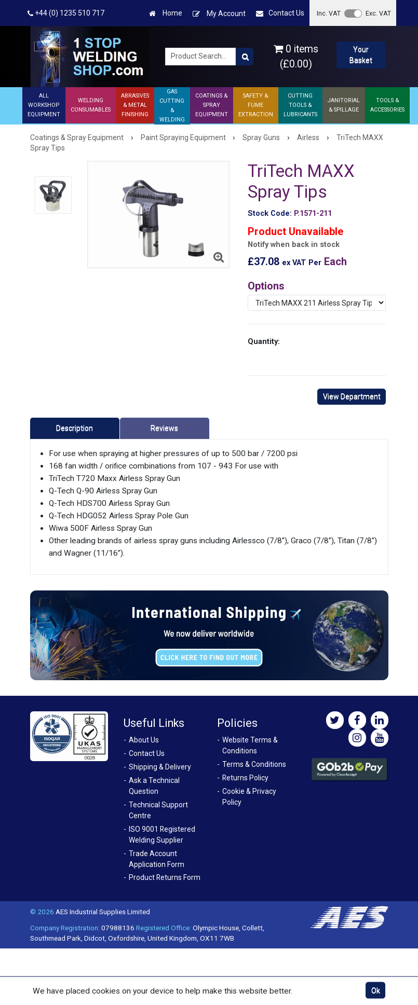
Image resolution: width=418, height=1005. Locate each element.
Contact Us (280, 13)
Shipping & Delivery (160, 767)
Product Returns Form (164, 877)
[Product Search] (244, 56)
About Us (144, 740)
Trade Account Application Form (156, 859)
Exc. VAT (378, 13)
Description (74, 428)
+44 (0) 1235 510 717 (66, 13)
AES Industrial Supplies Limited (103, 911)
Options (266, 286)
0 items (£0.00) (296, 56)
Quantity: (264, 341)
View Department (352, 396)
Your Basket (360, 54)
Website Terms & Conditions (250, 745)
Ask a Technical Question (154, 785)
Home (165, 13)
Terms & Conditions (254, 764)
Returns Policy (245, 778)
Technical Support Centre (158, 810)
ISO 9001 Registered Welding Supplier (162, 834)
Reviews (164, 428)
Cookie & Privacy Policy (249, 796)
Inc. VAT (329, 13)
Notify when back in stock (294, 244)
